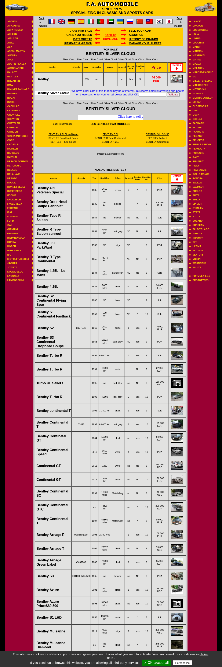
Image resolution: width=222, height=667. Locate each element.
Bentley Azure (47, 590)
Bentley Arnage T (50, 548)
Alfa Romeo (15, 30)
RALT (196, 157)
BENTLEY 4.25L (110, 142)
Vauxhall (199, 250)
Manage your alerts (145, 43)
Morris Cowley (203, 97)
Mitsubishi (199, 89)
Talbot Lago (201, 229)
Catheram (13, 110)
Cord (10, 140)
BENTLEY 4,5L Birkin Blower (63, 134)
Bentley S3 (45, 576)
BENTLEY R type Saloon (63, 142)
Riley (196, 165)
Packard (198, 123)
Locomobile (200, 30)
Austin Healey (16, 64)
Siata (196, 195)
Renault (198, 161)
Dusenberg (14, 191)
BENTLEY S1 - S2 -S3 (157, 134)
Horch (11, 246)
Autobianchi (15, 68)
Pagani (197, 127)
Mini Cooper (200, 85)
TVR (195, 242)
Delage (12, 170)
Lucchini (198, 42)
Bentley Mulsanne (50, 631)
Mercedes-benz (203, 72)
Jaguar (12, 263)
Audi (10, 59)
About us (136, 34)
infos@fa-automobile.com (110, 153)
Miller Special (202, 81)
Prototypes (200, 280)
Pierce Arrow (202, 144)
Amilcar (12, 38)
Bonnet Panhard (18, 89)
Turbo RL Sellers (49, 383)
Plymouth (199, 148)
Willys (197, 267)
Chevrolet (14, 114)
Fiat (9, 212)
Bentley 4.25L (47, 286)
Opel (196, 110)
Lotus (196, 38)
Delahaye (13, 174)
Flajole (12, 216)
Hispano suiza (16, 237)
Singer (197, 204)
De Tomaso (14, 165)
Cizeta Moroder (17, 136)
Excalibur (14, 199)
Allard (12, 34)
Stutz (196, 216)
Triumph (198, 237)
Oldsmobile (200, 106)
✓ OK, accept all (156, 662)
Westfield (199, 263)
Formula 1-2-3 (201, 276)
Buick (11, 102)
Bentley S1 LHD (49, 617)
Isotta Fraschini (18, 259)
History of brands (143, 39)
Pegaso (198, 136)
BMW (10, 85)
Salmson (198, 187)
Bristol (12, 93)
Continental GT (48, 466)
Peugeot (198, 140)
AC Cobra (13, 25)
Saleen (197, 182)
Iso (9, 254)
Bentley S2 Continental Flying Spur (51, 300)
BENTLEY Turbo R (157, 138)
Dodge (11, 182)
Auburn (12, 55)
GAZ (9, 225)
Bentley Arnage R (50, 535)
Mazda (197, 64)
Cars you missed (79, 34)
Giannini (12, 229)
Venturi (198, 254)
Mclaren (198, 68)
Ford (10, 221)
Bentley (12, 76)
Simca (196, 199)
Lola (196, 34)
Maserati (199, 55)
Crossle (12, 144)
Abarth (12, 21)
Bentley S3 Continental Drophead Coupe (50, 342)
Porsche (198, 153)
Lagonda (13, 276)
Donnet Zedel (16, 187)
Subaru (198, 221)
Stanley (198, 208)
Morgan (198, 93)
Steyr (196, 212)
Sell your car (140, 30)
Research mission (78, 43)
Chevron (13, 119)
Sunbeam (198, 225)
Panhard (198, 131)
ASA (9, 47)
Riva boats (200, 170)
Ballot (12, 72)
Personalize (182, 662)
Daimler (12, 148)
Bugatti (12, 97)
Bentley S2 (45, 328)
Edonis (11, 195)
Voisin (196, 259)
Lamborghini (15, 280)
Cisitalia (12, 127)
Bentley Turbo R (49, 355)
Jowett (12, 267)
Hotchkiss (14, 250)
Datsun (12, 157)
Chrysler (13, 123)
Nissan (197, 102)
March (197, 47)
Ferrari (12, 208)
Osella (197, 119)
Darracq (13, 153)
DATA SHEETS (82, 39)
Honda (11, 242)
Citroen (12, 131)
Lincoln (198, 25)
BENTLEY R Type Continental (110, 138)
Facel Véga (14, 204)
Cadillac (13, 106)
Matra (197, 59)
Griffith (12, 233)
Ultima (197, 246)
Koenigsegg (15, 271)
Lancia (197, 21)
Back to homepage (63, 124)
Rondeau (198, 178)
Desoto (12, 178)
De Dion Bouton (17, 161)
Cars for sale (81, 30)
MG (194, 76)
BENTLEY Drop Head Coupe (63, 138)
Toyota (197, 233)
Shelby (197, 191)
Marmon (198, 51)
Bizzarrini (13, 81)
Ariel (10, 42)
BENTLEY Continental (157, 142)
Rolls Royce (201, 174)
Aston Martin (16, 51)
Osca (196, 114)
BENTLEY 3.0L (110, 134)
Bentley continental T (53, 411)
